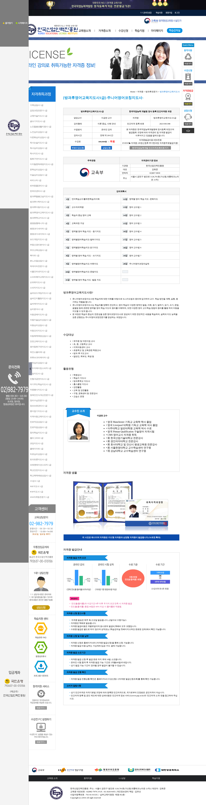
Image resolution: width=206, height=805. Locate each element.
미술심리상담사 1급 (38, 175)
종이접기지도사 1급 (38, 411)
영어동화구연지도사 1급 (40, 347)
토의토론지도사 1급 (38, 459)
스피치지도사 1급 (37, 288)
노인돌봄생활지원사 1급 (40, 126)
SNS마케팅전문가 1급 (39, 497)
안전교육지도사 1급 (38, 341)
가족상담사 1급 (36, 105)
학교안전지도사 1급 (38, 470)
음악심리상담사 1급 (38, 363)
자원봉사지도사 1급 (38, 390)
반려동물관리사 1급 (38, 186)
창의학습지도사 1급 (38, 432)
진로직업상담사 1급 (38, 427)
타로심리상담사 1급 (38, 454)
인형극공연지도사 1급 (39, 379)
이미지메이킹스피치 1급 (40, 368)
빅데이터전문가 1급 (38, 266)
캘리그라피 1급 (36, 438)
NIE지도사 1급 (36, 486)
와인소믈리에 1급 (37, 352)
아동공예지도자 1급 (38, 314)
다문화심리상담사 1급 (39, 137)
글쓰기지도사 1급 (37, 121)
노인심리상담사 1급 (38, 132)
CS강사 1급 (35, 481)
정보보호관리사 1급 (38, 406)
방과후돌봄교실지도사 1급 (41, 196)
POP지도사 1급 (36, 492)
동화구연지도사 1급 (38, 159)
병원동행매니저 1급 (38, 223)
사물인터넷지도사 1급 (39, 271)
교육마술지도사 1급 (38, 116)
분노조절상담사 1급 (38, 261)
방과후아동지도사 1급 (39, 207)
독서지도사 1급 (36, 153)
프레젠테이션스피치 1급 (40, 465)
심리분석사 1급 (36, 309)
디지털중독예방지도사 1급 (41, 164)
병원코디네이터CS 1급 (40, 234)
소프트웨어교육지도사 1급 (41, 277)
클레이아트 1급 (36, 449)
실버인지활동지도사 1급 (40, 298)
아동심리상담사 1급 (38, 325)
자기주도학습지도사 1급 (40, 384)
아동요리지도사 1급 (38, 330)
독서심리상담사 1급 (38, 148)
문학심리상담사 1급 (38, 169)
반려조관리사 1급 (37, 191)
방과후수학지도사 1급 (39, 202)
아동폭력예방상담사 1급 (40, 336)
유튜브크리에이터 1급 (39, 357)
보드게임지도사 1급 (38, 239)
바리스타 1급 (36, 180)
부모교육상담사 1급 (38, 250)
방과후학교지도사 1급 (39, 218)
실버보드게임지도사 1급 (40, 293)
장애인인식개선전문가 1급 (41, 395)
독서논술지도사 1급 (38, 143)
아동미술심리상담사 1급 (40, 320)
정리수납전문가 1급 (38, 400)
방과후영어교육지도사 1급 (41, 212)
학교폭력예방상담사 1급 (40, 475)
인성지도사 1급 (36, 373)
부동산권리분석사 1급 (39, 245)
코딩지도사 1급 (36, 443)
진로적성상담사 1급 (38, 422)
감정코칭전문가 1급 (38, 110)
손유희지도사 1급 (37, 282)
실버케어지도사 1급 (38, 304)
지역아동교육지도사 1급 (40, 416)
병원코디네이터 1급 (38, 228)
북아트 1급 (35, 255)
